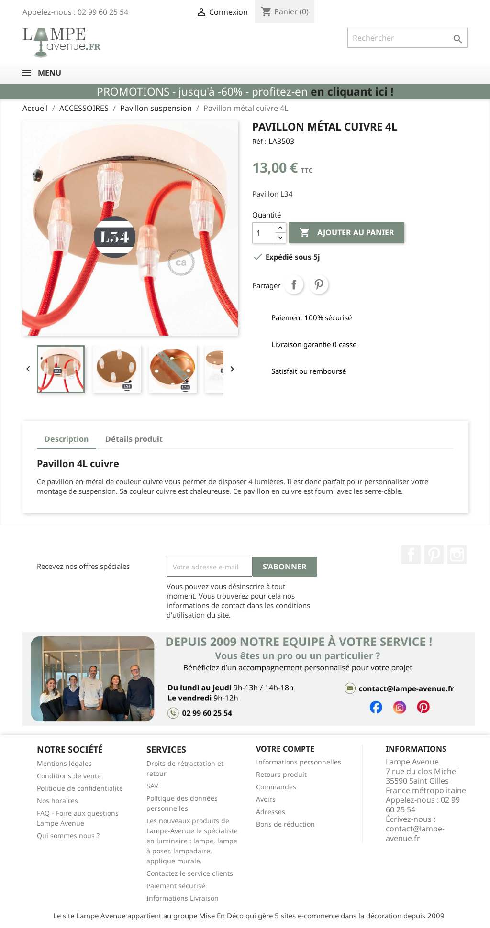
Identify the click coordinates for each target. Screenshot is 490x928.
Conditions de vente (69, 775)
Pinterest (318, 284)
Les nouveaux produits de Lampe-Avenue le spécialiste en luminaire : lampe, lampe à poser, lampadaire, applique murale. (192, 840)
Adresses (270, 811)
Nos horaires (57, 800)
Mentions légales (64, 763)
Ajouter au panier (346, 233)
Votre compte (285, 748)
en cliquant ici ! (352, 91)
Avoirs (266, 799)
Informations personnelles (298, 761)
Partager (293, 284)
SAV (152, 785)
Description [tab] (67, 439)
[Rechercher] (407, 38)
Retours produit (281, 774)
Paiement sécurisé (175, 885)
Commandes (276, 786)
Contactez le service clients (189, 873)
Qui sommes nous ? (68, 835)
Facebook (411, 554)
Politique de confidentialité (80, 788)
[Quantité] (263, 232)
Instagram (457, 554)
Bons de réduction (285, 824)
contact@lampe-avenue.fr (415, 833)
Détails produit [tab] (134, 439)
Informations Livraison (182, 898)
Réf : (259, 141)
